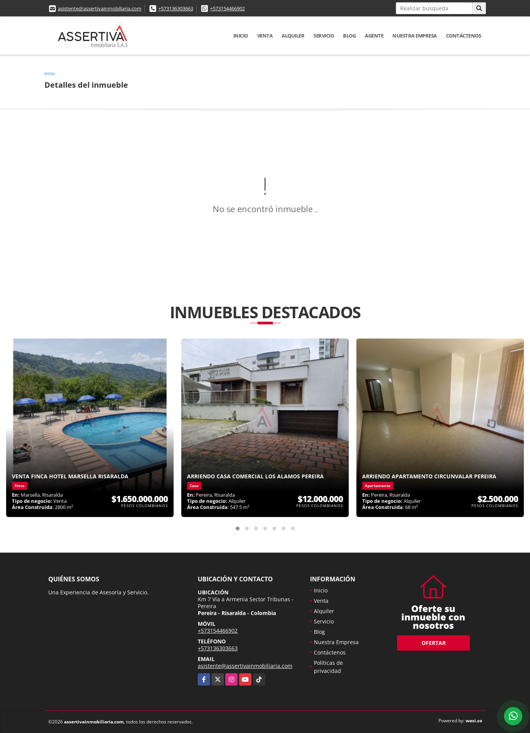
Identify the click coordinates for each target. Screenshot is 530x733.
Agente (374, 35)
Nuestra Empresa (414, 35)
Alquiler (293, 35)
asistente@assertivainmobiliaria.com (99, 8)
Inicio (240, 35)
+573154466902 (227, 8)
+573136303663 (175, 8)
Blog (349, 35)
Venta (265, 35)
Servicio (323, 35)
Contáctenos (463, 35)
